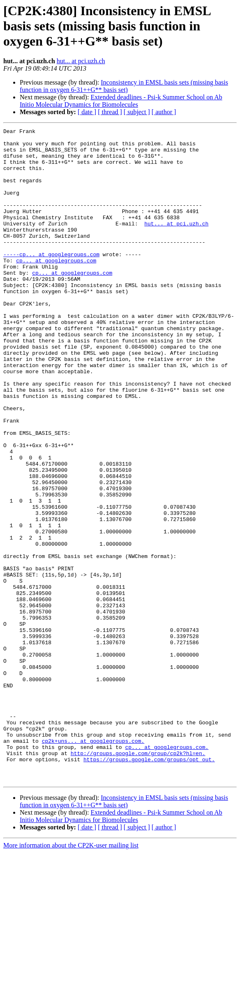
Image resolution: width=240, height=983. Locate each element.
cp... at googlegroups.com (56, 287)
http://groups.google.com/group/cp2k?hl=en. (138, 878)
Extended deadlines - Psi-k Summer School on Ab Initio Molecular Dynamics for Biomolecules (121, 101)
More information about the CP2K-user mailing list (70, 975)
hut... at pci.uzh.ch (81, 60)
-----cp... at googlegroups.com (51, 280)
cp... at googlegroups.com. (166, 871)
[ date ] (87, 111)
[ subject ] (137, 111)
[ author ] (164, 111)
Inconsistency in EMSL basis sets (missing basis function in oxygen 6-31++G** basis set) (124, 86)
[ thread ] (110, 111)
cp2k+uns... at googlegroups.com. (93, 864)
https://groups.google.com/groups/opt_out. (149, 886)
